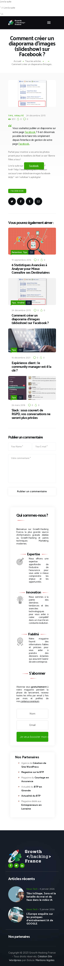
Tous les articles (33, 61)
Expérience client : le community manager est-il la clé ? (31, 367)
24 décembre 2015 (36, 115)
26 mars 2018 (18, 405)
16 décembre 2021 (21, 357)
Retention (17, 252)
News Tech (32, 889)
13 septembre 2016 (21, 259)
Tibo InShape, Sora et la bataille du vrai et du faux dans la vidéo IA (41, 897)
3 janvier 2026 (47, 909)
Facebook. (24, 144)
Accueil (17, 61)
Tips (10, 115)
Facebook (30, 132)
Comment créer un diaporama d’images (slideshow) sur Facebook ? (30, 319)
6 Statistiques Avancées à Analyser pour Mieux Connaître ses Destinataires (30, 269)
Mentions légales (45, 960)
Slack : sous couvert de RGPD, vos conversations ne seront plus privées (31, 414)
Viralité (19, 115)
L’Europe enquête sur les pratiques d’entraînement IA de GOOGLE (39, 918)
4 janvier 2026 (47, 889)
